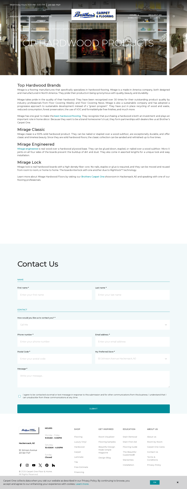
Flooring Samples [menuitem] (107, 442)
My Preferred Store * (105, 352)
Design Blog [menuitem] (104, 457)
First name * (23, 288)
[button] (168, 17)
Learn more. (82, 484)
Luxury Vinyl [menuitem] (80, 442)
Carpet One (23, 29)
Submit (93, 408)
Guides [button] (31, 16)
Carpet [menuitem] (77, 452)
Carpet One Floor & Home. (39, 471)
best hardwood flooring (67, 116)
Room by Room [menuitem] (154, 442)
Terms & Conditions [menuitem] (152, 458)
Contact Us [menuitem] (152, 452)
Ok (154, 482)
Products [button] (16, 16)
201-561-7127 (54, 5)
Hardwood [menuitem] (79, 447)
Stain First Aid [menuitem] (130, 442)
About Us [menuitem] (151, 437)
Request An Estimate (155, 16)
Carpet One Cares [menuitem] (156, 447)
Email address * (102, 335)
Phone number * (25, 335)
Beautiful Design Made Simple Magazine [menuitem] (106, 450)
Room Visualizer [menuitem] (106, 437)
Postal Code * (23, 352)
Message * (22, 369)
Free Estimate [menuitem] (81, 467)
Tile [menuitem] (76, 462)
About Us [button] (46, 16)
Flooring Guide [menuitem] (130, 447)
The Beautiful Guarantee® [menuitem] (129, 453)
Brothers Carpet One (92, 176)
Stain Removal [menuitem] (130, 437)
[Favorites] (173, 17)
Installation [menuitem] (128, 465)
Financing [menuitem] (79, 472)
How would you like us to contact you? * (36, 318)
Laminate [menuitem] (78, 457)
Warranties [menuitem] (128, 460)
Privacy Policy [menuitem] (154, 465)
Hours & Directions (134, 16)
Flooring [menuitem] (78, 437)
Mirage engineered (27, 149)
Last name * (101, 288)
